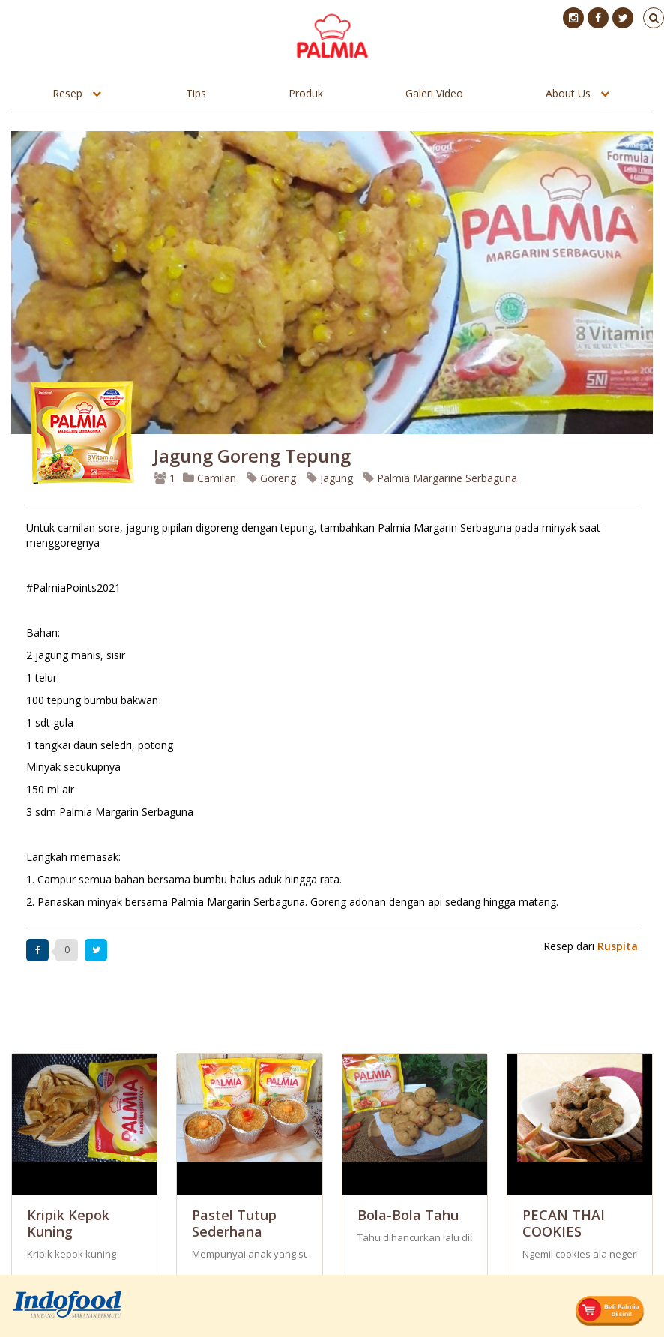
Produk (306, 93)
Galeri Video (434, 93)
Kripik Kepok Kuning (68, 1223)
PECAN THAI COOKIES (563, 1223)
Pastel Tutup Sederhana (234, 1223)
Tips (196, 93)
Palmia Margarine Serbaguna (440, 478)
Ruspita (617, 946)
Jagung (330, 478)
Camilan (209, 478)
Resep (67, 93)
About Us (568, 93)
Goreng (271, 478)
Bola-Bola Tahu (408, 1215)
